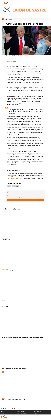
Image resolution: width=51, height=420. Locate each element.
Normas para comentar (21, 411)
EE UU (9, 186)
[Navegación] (2, 3)
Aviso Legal (3, 413)
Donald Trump (16, 186)
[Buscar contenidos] (47, 3)
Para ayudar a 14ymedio (8, 19)
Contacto (35, 413)
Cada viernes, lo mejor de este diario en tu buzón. (25, 199)
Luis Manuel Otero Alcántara (13, 0)
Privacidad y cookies (37, 411)
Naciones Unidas (27, 0)
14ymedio (2, 411)
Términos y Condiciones (21, 413)
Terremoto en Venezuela (35, 0)
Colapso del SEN (21, 0)
